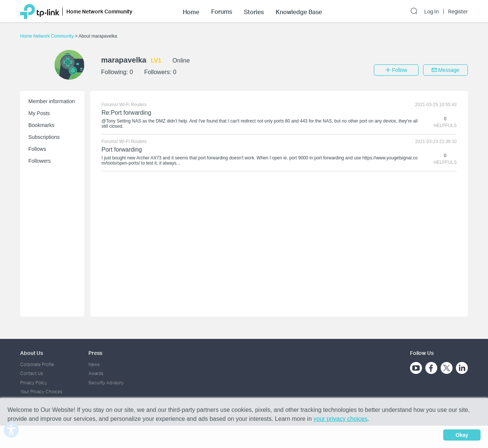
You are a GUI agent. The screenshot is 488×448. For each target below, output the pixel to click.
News (94, 364)
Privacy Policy (33, 382)
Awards (95, 373)
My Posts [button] (39, 113)
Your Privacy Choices (41, 391)
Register (458, 11)
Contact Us (31, 373)
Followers (39, 161)
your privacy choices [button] (340, 419)
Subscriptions (44, 137)
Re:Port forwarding (126, 112)
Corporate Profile (37, 364)
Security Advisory (105, 382)
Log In (431, 11)
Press (95, 353)
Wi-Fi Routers (132, 104)
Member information (51, 101)
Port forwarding (121, 149)
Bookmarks (41, 125)
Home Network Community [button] (99, 11)
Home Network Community (47, 36)
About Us (31, 353)
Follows (37, 149)
